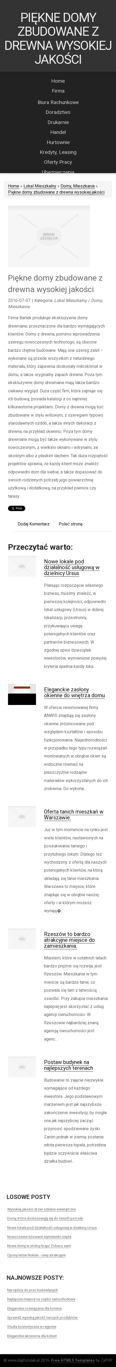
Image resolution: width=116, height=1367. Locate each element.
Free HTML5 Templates (73, 1360)
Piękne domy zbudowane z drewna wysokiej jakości (56, 192)
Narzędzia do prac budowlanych (32, 1290)
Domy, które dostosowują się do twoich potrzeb (45, 1218)
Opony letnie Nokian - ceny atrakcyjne (36, 1255)
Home (13, 186)
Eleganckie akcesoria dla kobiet (32, 1336)
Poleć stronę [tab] (70, 524)
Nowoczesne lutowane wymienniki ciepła (39, 1236)
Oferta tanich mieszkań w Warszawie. (73, 814)
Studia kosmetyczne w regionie (31, 1326)
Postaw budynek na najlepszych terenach (68, 1065)
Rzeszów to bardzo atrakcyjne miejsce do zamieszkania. (69, 940)
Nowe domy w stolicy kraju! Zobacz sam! (39, 1246)
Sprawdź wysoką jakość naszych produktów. (42, 1317)
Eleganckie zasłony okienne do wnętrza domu (74, 692)
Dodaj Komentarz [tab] (34, 524)
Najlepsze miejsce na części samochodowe (41, 1299)
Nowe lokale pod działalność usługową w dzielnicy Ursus (71, 567)
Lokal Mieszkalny (39, 186)
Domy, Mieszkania (78, 186)
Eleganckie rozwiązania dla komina (34, 1308)
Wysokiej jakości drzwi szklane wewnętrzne (41, 1209)
